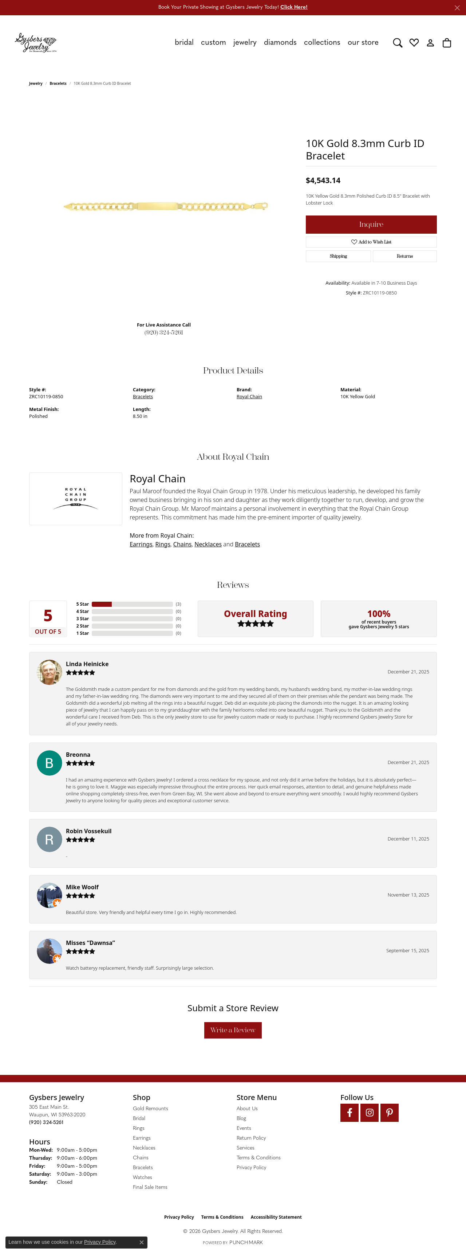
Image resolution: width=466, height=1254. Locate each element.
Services (245, 1148)
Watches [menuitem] (142, 1177)
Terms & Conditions (259, 1158)
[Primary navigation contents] (225, 42)
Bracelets (58, 83)
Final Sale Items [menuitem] (150, 1187)
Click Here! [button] (294, 7)
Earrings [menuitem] (142, 1138)
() (178, 604)
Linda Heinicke (87, 664)
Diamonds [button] (280, 43)
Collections (322, 43)
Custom (213, 43)
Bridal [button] (184, 43)
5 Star (82, 604)
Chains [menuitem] (141, 1158)
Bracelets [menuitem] (143, 1168)
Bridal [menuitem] (139, 1119)
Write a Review (233, 1030)
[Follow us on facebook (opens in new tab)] (349, 1113)
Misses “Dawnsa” (90, 943)
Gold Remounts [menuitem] (150, 1109)
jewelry (36, 83)
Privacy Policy (251, 1168)
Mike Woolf (82, 887)
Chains (182, 544)
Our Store (363, 43)
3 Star (82, 619)
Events (244, 1128)
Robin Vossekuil (89, 831)
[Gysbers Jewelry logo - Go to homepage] (35, 42)
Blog (241, 1119)
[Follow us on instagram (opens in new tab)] (369, 1113)
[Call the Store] (46, 1123)
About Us (247, 1109)
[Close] (457, 7)
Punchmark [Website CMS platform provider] (246, 1243)
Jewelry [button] (245, 43)
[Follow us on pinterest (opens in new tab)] (389, 1113)
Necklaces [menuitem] (144, 1148)
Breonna (78, 755)
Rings (162, 544)
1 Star (82, 633)
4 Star (82, 611)
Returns (405, 256)
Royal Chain (249, 396)
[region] (164, 206)
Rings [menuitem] (139, 1128)
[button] (397, 42)
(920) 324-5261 (164, 332)
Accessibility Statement (276, 1217)
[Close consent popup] (141, 1242)
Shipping (338, 256)
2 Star (82, 626)
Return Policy (251, 1138)
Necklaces (208, 544)
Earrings (141, 544)
